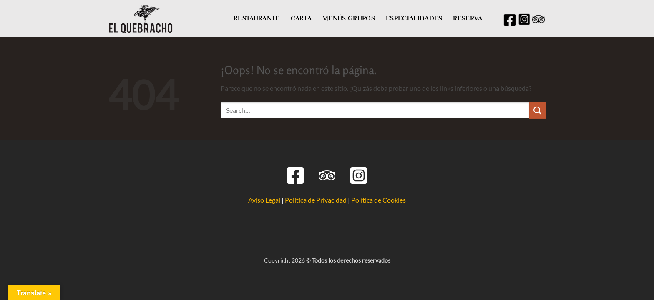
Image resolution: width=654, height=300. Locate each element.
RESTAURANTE (257, 18)
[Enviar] (537, 110)
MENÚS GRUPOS (348, 18)
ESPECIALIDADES (414, 18)
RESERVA (467, 18)
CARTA (301, 18)
